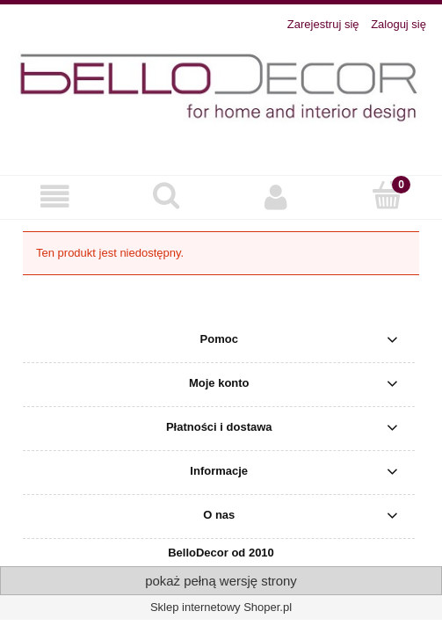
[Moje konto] (277, 196)
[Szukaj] (166, 195)
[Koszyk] (386, 195)
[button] (55, 196)
